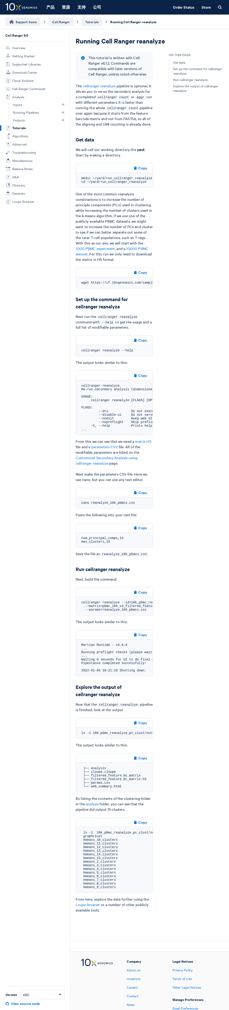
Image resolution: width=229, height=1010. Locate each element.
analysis (92, 803)
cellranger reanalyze (99, 85)
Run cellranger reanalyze (190, 79)
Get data (179, 62)
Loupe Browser (88, 904)
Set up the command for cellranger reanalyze (197, 71)
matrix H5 (143, 441)
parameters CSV (104, 446)
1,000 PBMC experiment (95, 248)
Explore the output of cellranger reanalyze (195, 88)
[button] (63, 104)
